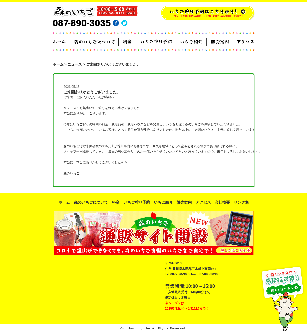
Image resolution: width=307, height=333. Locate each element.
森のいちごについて (91, 202)
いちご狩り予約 (136, 202)
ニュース (75, 64)
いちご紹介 (163, 202)
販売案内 (184, 202)
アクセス (203, 202)
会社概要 (222, 202)
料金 (115, 202)
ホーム (58, 64)
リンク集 (241, 202)
